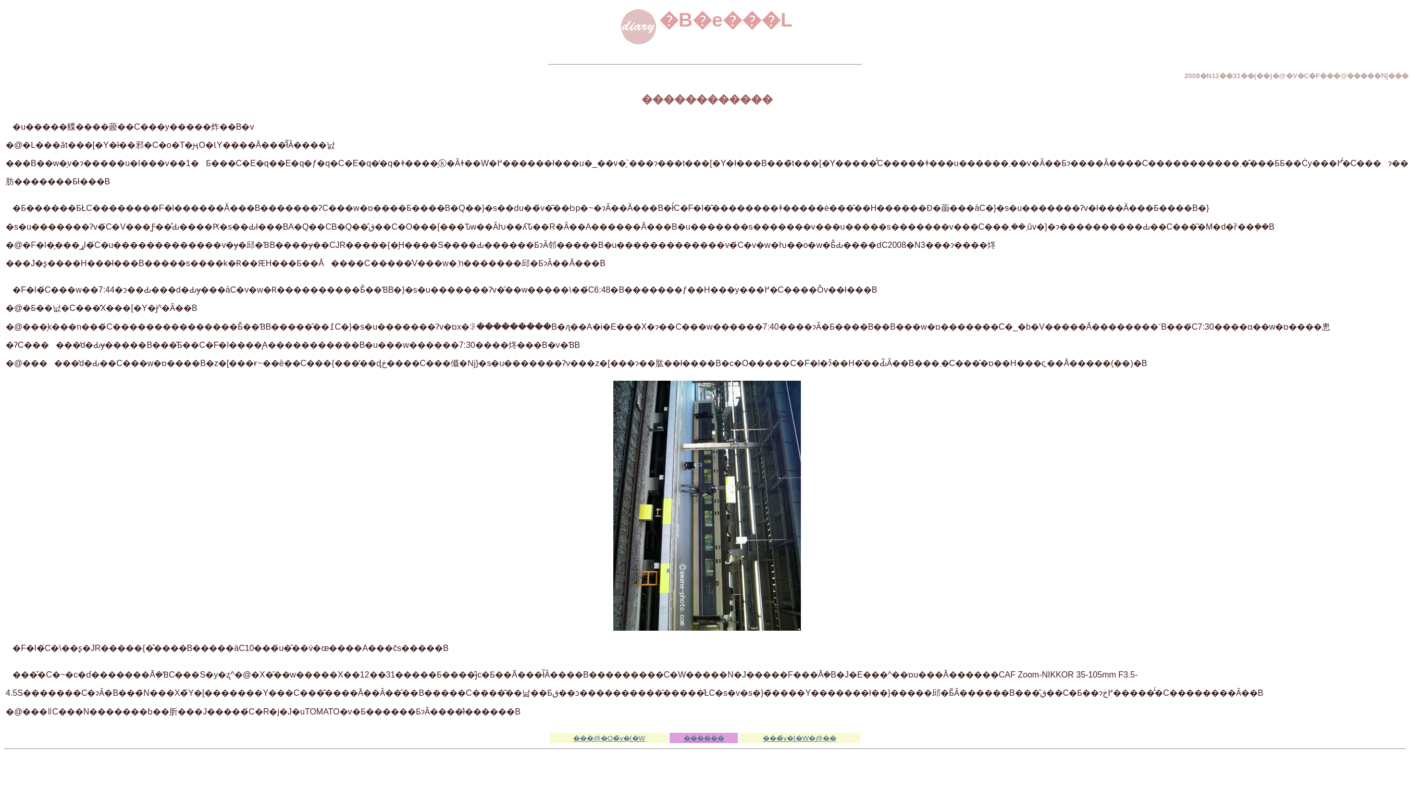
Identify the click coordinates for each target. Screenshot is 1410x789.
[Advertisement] (705, 769)
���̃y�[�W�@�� (799, 738)
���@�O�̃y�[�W (609, 738)
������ (704, 738)
